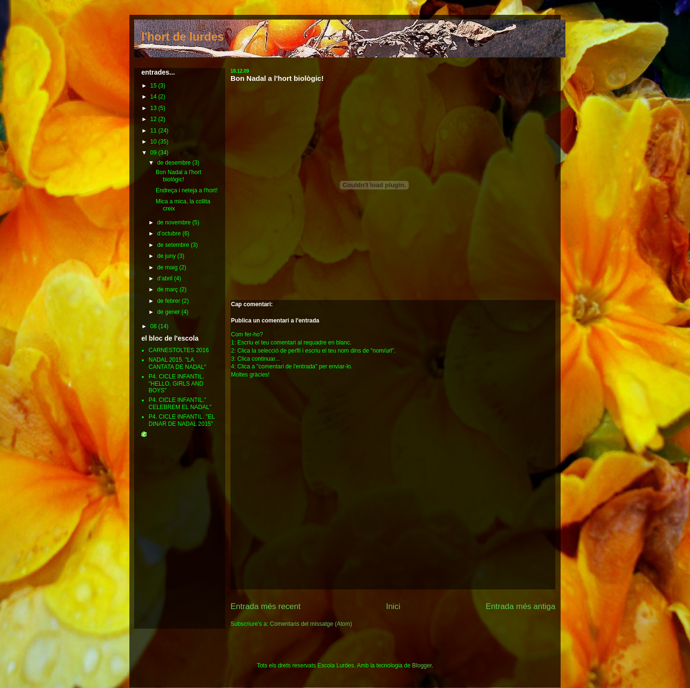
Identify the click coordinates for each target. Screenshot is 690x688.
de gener (169, 312)
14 (154, 96)
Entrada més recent (265, 606)
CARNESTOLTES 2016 (179, 350)
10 (154, 141)
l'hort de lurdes (182, 36)
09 (154, 152)
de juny (167, 256)
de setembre (174, 245)
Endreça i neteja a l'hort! (187, 190)
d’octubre (170, 233)
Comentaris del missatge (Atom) (311, 624)
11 (154, 130)
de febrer (169, 301)
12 (154, 119)
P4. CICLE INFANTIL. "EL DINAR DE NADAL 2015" (182, 420)
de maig (168, 267)
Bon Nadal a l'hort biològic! (276, 78)
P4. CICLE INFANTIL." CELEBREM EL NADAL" (180, 403)
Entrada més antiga (520, 606)
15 (154, 85)
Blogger (422, 665)
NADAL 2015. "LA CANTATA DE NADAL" (177, 363)
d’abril (165, 278)
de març (168, 289)
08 (154, 326)
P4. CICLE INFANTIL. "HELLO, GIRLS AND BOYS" (176, 383)
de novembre (174, 222)
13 (154, 108)
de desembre (174, 162)
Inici (393, 606)
